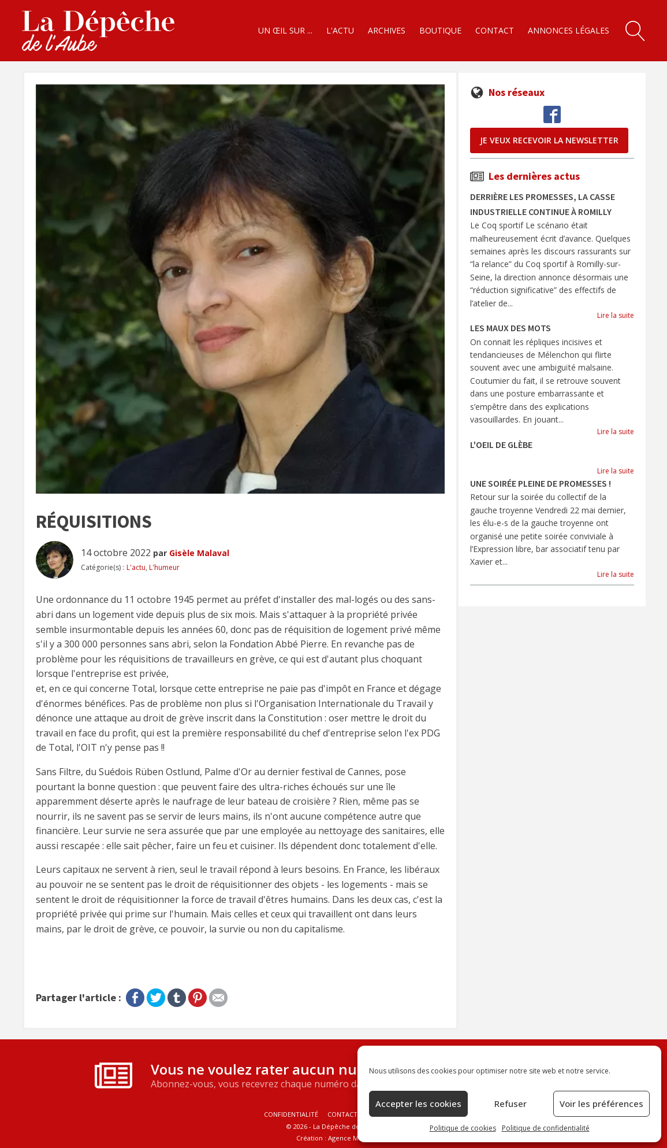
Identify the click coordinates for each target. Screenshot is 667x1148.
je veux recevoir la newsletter (549, 140)
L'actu (340, 30)
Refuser (510, 1103)
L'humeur (164, 567)
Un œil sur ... (285, 30)
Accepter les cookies (418, 1103)
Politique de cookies (463, 1128)
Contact (494, 30)
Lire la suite (615, 315)
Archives (386, 30)
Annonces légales (568, 30)
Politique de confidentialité (546, 1128)
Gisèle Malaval (199, 552)
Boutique (440, 30)
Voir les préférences (601, 1103)
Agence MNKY (349, 1138)
